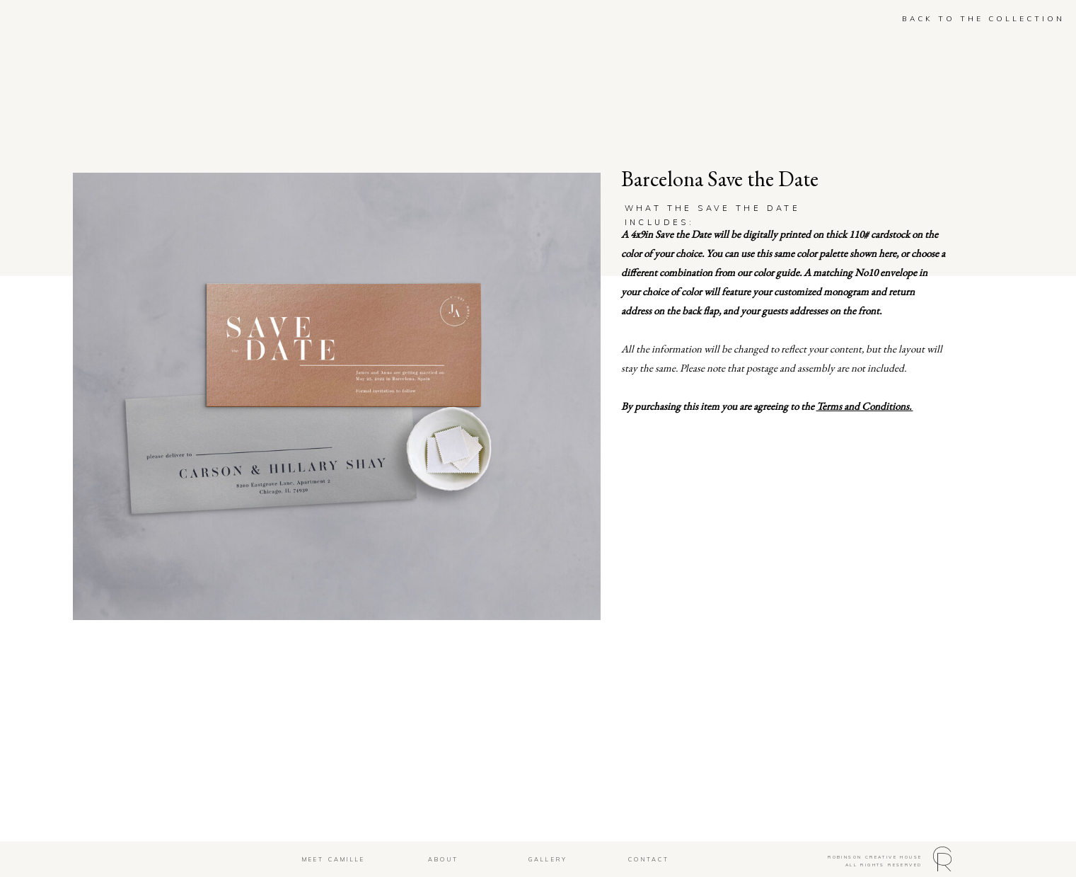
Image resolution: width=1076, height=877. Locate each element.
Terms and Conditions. (864, 406)
